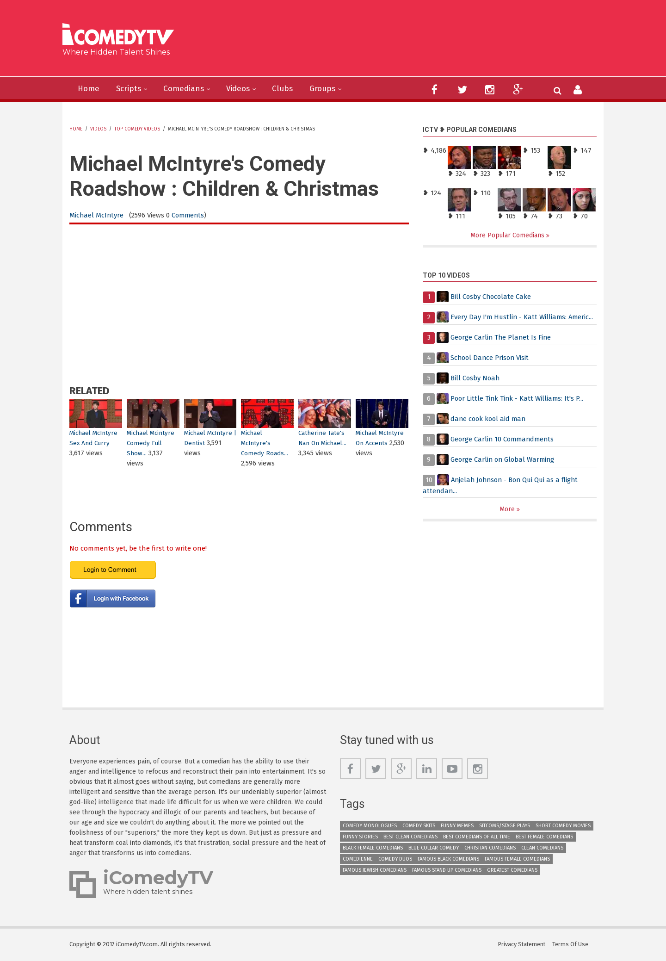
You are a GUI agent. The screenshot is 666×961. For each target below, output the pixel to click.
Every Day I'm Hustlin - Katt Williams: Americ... (523, 317)
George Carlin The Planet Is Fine (501, 338)
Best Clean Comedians (410, 837)
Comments (190, 215)
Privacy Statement (521, 945)
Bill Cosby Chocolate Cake (491, 297)
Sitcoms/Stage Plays (504, 826)
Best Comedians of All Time (476, 837)
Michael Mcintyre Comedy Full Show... (151, 443)
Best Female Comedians (544, 837)
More (508, 510)
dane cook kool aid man (489, 419)
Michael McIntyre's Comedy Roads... (265, 443)
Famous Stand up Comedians (446, 871)
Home (89, 89)
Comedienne (358, 859)
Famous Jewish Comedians (375, 871)
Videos (243, 89)
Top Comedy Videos (137, 129)
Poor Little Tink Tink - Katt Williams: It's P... (518, 399)
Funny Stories (360, 837)
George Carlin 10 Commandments (503, 439)
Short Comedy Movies (563, 826)
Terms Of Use (571, 945)
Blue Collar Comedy (433, 848)
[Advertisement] (404, 41)
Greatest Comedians (512, 871)
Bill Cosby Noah (475, 378)
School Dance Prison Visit (490, 358)
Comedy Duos (395, 859)
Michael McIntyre (96, 215)
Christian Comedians (490, 848)
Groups (330, 89)
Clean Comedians (542, 848)
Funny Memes (457, 826)
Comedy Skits (418, 826)
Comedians (187, 89)
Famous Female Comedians (517, 859)
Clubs (289, 89)
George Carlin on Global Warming (503, 460)
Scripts (130, 89)
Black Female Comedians (373, 848)
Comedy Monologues (370, 826)
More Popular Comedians (508, 235)
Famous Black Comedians (448, 859)
